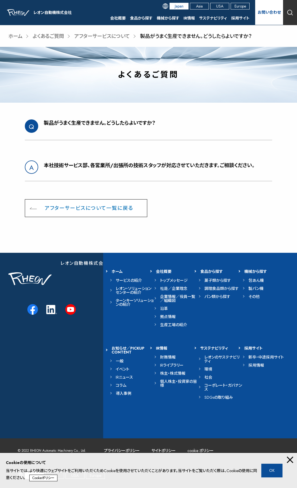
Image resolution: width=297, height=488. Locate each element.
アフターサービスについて (102, 36)
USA (219, 6)
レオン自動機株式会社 (84, 263)
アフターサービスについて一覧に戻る (89, 208)
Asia (199, 6)
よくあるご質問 (48, 36)
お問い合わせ (269, 12)
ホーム (15, 36)
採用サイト (240, 18)
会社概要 (118, 18)
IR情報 (189, 18)
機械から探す (168, 18)
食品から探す (141, 18)
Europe (240, 6)
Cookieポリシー (43, 477)
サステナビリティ (213, 18)
